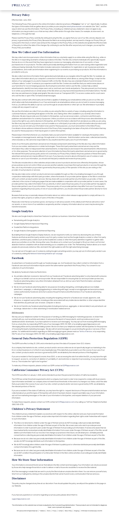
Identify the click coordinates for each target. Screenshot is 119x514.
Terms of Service (85, 331)
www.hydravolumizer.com (75, 26)
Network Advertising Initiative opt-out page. (46, 253)
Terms (48, 511)
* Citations (42, 511)
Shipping (76, 511)
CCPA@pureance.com (66, 402)
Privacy (54, 511)
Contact (60, 511)
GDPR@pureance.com (71, 365)
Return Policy (68, 511)
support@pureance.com (21, 499)
